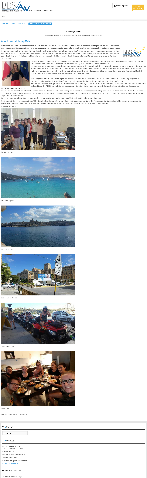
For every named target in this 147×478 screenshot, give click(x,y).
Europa (13, 24)
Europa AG (22, 24)
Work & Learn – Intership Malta (15, 41)
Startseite (5, 24)
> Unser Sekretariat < (10, 464)
